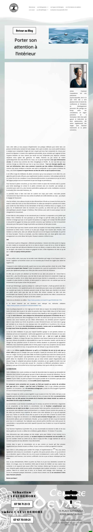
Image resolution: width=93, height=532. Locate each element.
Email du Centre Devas (71, 519)
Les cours (32, 10)
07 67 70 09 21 (22, 520)
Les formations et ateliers (73, 7)
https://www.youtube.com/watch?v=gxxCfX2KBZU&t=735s (45, 300)
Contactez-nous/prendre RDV (59, 10)
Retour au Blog (24, 30)
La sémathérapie (41, 10)
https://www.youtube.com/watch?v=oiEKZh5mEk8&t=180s (24, 305)
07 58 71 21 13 (22, 504)
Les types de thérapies (57, 7)
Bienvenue (32, 7)
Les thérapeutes (42, 7)
